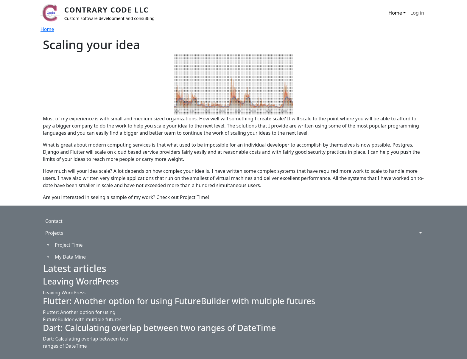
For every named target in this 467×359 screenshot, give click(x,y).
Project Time (68, 245)
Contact (54, 221)
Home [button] (395, 13)
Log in (417, 13)
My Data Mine (70, 257)
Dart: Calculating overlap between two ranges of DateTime (159, 327)
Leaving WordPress (81, 281)
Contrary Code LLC (106, 10)
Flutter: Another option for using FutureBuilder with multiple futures (179, 301)
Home (47, 29)
